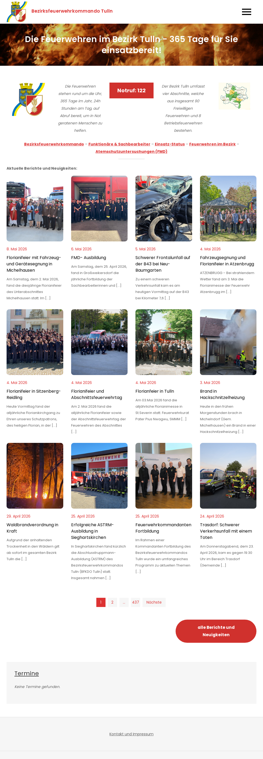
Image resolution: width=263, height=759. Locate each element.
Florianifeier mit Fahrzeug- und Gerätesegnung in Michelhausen (34, 264)
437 (135, 602)
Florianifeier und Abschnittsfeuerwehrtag (96, 394)
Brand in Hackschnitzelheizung (222, 394)
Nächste (154, 602)
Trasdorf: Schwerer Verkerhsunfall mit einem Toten (226, 531)
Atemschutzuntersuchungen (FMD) (131, 151)
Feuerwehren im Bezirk (212, 144)
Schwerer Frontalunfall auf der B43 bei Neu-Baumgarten (162, 264)
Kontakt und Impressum (131, 734)
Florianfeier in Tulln (154, 391)
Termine (26, 673)
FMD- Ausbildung (88, 258)
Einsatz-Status (170, 144)
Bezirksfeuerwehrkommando (54, 144)
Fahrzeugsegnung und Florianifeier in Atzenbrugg (227, 261)
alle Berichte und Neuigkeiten (216, 631)
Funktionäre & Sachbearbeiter (119, 144)
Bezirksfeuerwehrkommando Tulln (72, 11)
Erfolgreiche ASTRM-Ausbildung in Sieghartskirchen (92, 531)
